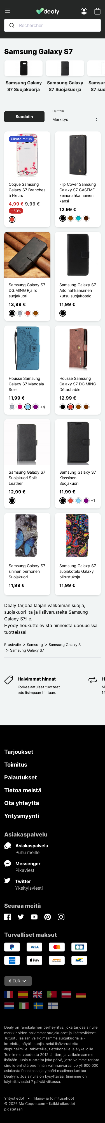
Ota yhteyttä (21, 803)
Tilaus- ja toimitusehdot (53, 1098)
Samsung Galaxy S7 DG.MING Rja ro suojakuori (27, 290)
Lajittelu (58, 111)
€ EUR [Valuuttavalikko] (17, 980)
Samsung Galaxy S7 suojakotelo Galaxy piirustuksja (77, 571)
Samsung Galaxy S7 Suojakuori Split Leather (27, 478)
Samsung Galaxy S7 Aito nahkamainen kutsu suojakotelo (77, 290)
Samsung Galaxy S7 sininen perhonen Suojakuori (27, 571)
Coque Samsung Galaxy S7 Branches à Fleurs (27, 190)
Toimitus (15, 764)
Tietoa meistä (22, 790)
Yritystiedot (14, 1098)
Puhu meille (27, 852)
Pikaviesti (25, 870)
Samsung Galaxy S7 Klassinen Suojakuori (77, 478)
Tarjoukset (18, 751)
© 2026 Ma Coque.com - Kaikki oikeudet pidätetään (39, 1106)
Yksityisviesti (29, 888)
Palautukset (20, 777)
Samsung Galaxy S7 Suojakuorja (24, 86)
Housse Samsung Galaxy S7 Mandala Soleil (26, 384)
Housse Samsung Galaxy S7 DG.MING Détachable (77, 384)
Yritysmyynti (21, 816)
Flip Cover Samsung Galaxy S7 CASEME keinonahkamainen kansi (77, 192)
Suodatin (24, 116)
